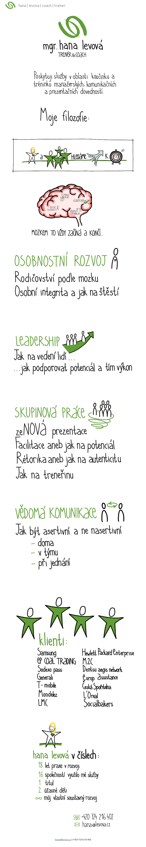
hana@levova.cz (63, 839)
